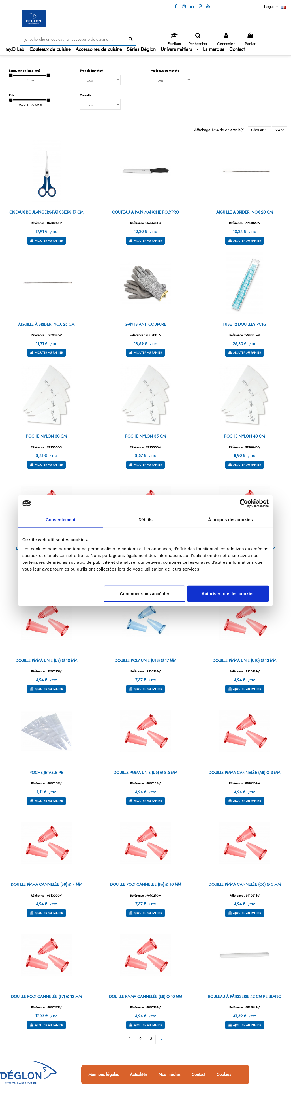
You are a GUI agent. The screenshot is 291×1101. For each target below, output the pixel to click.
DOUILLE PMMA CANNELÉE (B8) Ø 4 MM (46, 884)
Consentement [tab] (60, 519)
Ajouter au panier (46, 240)
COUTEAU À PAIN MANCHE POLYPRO (145, 212)
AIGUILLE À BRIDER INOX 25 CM (46, 324)
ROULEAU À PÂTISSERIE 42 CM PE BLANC (244, 996)
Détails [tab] (145, 519)
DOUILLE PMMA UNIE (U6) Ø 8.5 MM (145, 772)
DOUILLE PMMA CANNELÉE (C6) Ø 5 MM (245, 884)
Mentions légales (103, 1075)
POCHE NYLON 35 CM (145, 436)
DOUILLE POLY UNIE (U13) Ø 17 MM (145, 660)
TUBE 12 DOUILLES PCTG (244, 324)
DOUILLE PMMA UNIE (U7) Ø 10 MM (46, 660)
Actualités (138, 1075)
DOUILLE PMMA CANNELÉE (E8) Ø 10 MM (145, 996)
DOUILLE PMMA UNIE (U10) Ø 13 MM (244, 660)
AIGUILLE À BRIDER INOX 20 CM (244, 212)
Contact (198, 1075)
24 (279, 130)
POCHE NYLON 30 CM (46, 436)
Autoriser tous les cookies (228, 593)
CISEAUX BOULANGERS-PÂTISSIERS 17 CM (46, 212)
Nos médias (169, 1075)
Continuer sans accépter (144, 593)
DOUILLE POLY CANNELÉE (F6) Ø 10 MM (145, 884)
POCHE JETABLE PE (46, 772)
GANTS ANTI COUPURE (145, 324)
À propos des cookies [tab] (230, 519)
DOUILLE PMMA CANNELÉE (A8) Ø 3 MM (244, 772)
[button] (50, 49)
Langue (275, 6)
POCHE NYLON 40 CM (244, 436)
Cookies (224, 1075)
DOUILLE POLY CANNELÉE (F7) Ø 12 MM (46, 996)
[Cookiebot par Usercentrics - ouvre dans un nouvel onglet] (244, 503)
